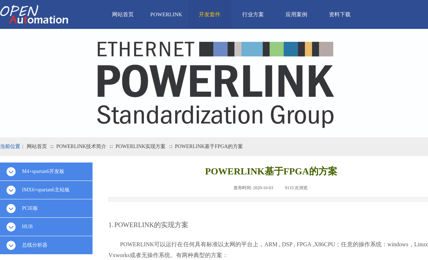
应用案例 (296, 14)
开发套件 (210, 14)
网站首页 (123, 14)
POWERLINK (166, 14)
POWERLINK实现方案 (141, 146)
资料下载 (340, 14)
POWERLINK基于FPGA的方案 (209, 146)
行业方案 (253, 14)
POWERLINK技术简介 (81, 146)
